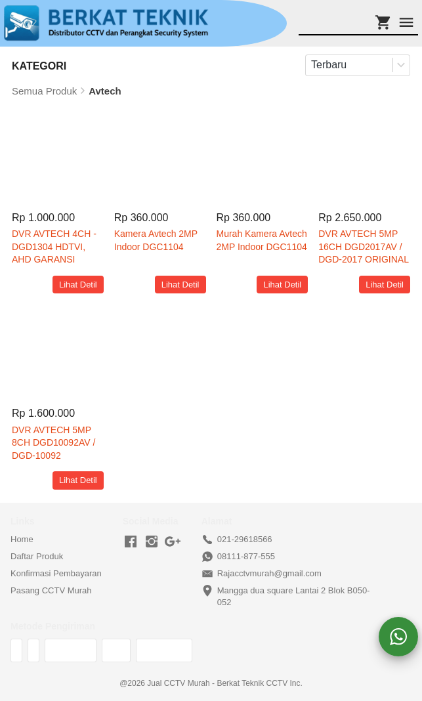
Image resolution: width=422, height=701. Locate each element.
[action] (398, 636)
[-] (130, 542)
